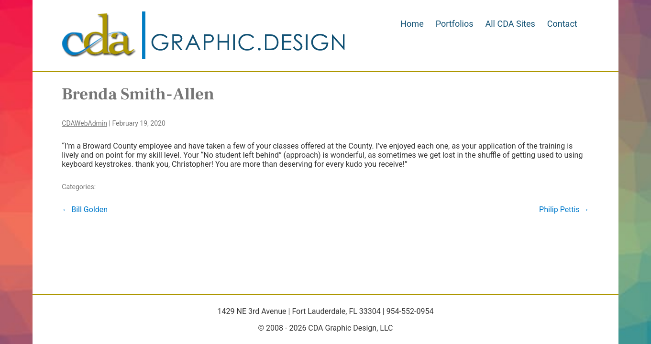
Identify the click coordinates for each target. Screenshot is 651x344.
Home (411, 24)
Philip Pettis (564, 209)
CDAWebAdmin (84, 123)
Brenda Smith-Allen (138, 94)
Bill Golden (85, 209)
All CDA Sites (510, 24)
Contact (562, 24)
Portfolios (455, 24)
